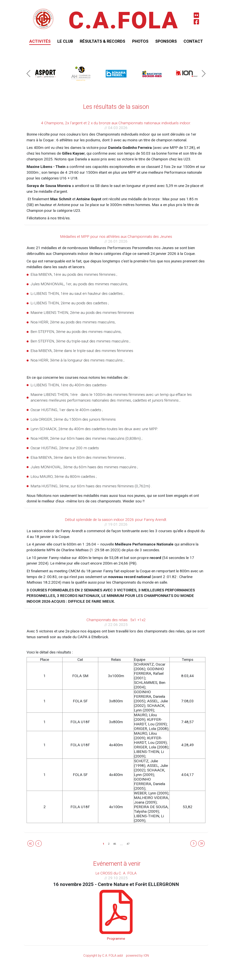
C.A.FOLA (123, 20)
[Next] (193, 843)
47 (128, 843)
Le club (65, 41)
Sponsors (166, 41)
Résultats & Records (102, 41)
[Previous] (38, 843)
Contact (193, 41)
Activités (40, 41)
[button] (28, 73)
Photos (140, 41)
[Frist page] (30, 843)
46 (114, 843)
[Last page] (201, 843)
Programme (116, 939)
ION (146, 955)
